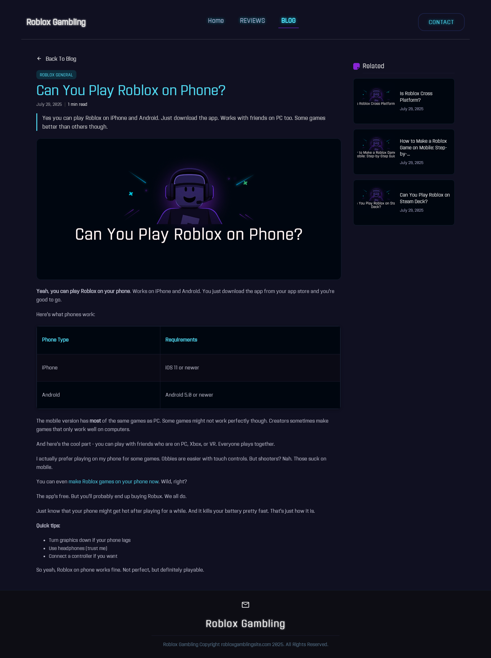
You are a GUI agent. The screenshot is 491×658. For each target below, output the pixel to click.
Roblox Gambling (55, 22)
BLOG (288, 20)
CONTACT (441, 22)
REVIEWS (252, 20)
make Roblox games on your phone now (113, 481)
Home (216, 20)
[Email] (245, 605)
